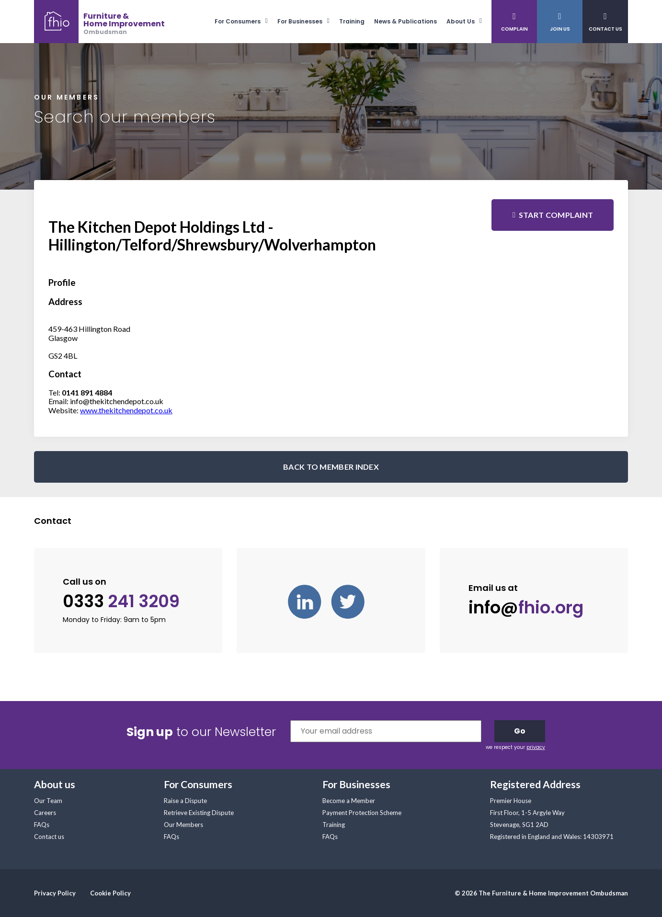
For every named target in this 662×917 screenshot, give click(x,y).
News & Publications (405, 21)
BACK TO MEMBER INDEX (331, 466)
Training (352, 21)
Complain (514, 29)
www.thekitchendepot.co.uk (126, 410)
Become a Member (348, 800)
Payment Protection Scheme (361, 812)
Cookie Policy (110, 893)
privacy (535, 747)
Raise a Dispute (185, 800)
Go (519, 730)
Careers (45, 812)
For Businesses (299, 21)
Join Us (560, 29)
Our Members (183, 824)
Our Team (48, 800)
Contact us (49, 836)
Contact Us (605, 29)
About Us (460, 21)
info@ (525, 607)
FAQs (41, 824)
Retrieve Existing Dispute (199, 812)
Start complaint (556, 214)
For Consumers (238, 21)
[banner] (99, 21)
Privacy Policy (55, 893)
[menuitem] (246, 21)
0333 (121, 601)
